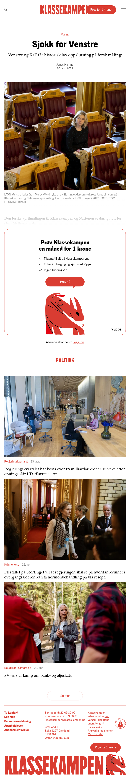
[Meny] (123, 9)
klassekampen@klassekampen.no (65, 719)
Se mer (65, 695)
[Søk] (5, 9)
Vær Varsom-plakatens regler (98, 719)
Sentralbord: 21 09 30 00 (60, 712)
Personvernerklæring (17, 721)
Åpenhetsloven (13, 725)
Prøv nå (65, 282)
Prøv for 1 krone (100, 9)
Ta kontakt (11, 712)
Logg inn (78, 342)
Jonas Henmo (65, 64)
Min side (9, 716)
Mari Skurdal (95, 734)
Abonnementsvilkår (16, 729)
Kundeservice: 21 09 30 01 (61, 716)
